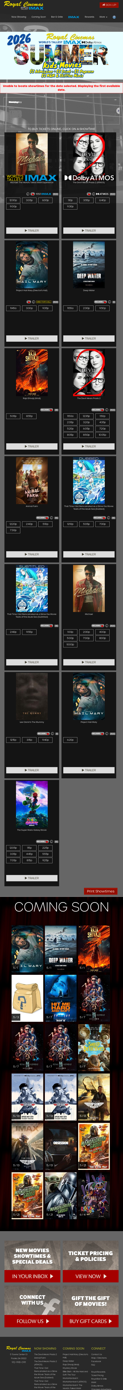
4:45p (29, 854)
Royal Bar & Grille (99, 1378)
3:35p (13, 854)
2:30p (86, 308)
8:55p (29, 416)
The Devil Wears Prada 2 (45, 1354)
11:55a (70, 308)
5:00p (70, 638)
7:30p (13, 530)
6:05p (86, 428)
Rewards (89, 17)
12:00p (13, 200)
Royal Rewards (98, 1371)
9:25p (45, 860)
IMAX (93, 1382)
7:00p (86, 638)
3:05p (29, 200)
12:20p (13, 524)
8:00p (102, 638)
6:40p (102, 200)
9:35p (45, 308)
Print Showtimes (100, 891)
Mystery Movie (70, 1368)
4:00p (102, 632)
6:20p (70, 740)
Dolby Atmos (97, 1385)
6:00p (45, 200)
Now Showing (19, 17)
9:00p (13, 206)
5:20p (70, 428)
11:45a (13, 308)
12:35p (86, 416)
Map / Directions (99, 1358)
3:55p (86, 200)
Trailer (32, 231)
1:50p (102, 416)
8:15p (29, 860)
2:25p (45, 848)
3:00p (29, 308)
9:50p (102, 308)
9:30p (70, 206)
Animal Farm (40, 1358)
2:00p (86, 632)
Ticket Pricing (97, 1375)
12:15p (13, 740)
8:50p (86, 435)
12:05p (13, 848)
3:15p (29, 740)
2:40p (29, 524)
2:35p (70, 422)
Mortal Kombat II (70, 1378)
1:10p (70, 200)
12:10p (70, 524)
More (103, 17)
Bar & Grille (57, 17)
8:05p (70, 435)
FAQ (93, 1364)
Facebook (96, 1361)
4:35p (102, 422)
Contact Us (96, 1354)
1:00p (70, 632)
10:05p (102, 435)
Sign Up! (109, 5)
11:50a (70, 416)
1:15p (29, 848)
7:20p (102, 428)
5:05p (13, 416)
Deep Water (68, 1361)
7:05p (13, 860)
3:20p (86, 422)
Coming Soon (39, 17)
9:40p (45, 740)
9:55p (29, 632)
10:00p (70, 644)
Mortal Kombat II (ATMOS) (75, 1381)
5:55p (45, 854)
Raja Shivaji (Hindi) (71, 1364)
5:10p (45, 524)
